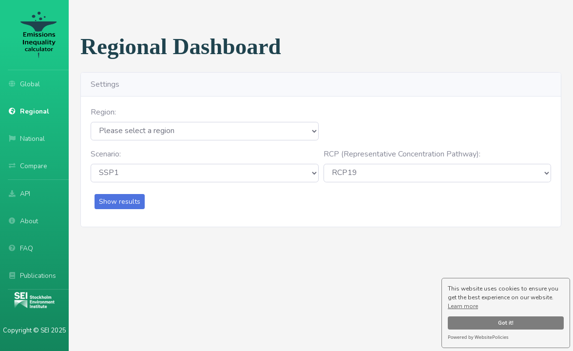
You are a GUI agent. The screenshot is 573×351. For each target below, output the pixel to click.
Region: (103, 112)
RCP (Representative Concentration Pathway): (402, 154)
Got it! (506, 323)
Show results (119, 201)
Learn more (463, 306)
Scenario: (106, 154)
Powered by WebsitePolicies (478, 337)
